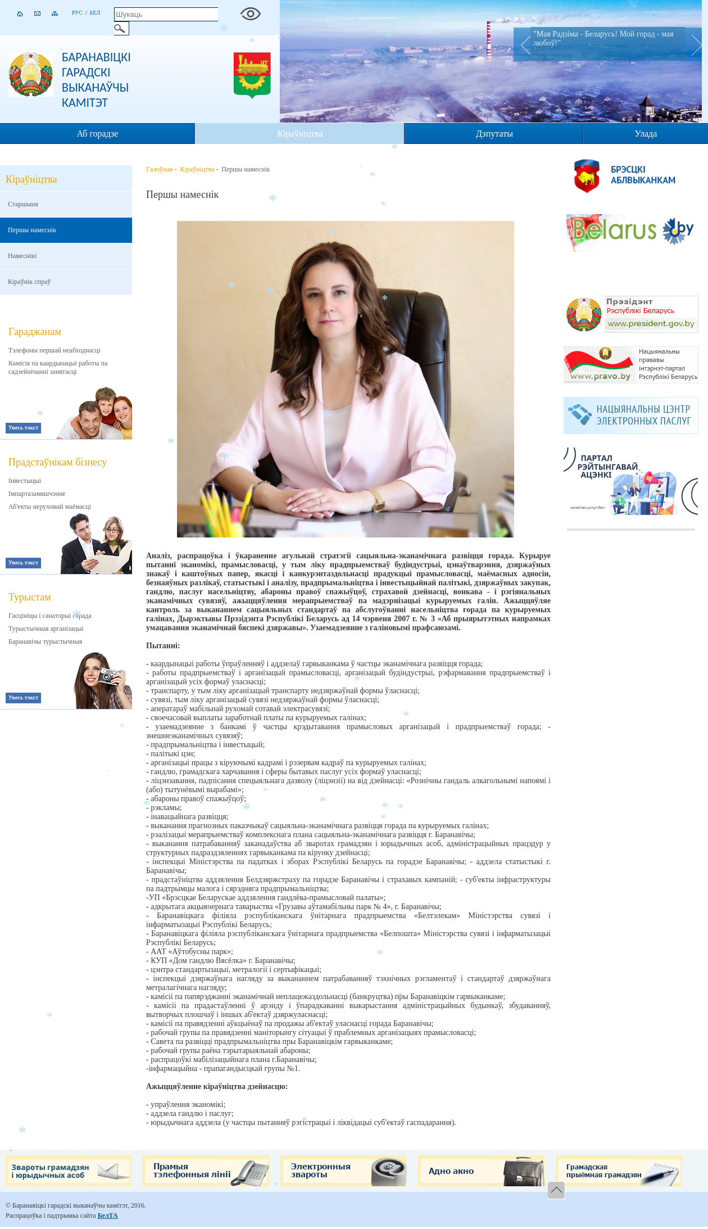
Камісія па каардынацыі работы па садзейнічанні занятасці (57, 367)
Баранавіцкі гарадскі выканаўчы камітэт (96, 79)
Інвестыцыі (24, 481)
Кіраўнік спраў (29, 282)
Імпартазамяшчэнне (37, 494)
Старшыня (23, 204)
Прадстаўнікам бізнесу (57, 462)
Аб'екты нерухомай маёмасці (49, 506)
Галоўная (159, 169)
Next (693, 44)
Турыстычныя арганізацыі (46, 628)
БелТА (108, 1215)
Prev (522, 44)
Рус (77, 13)
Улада (645, 133)
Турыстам (29, 597)
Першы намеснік (32, 230)
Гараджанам (34, 331)
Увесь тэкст (23, 427)
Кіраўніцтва (300, 133)
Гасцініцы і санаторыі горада (50, 616)
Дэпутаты (494, 133)
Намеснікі (22, 256)
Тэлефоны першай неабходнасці (54, 350)
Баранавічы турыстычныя (45, 641)
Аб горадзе (98, 133)
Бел (95, 13)
